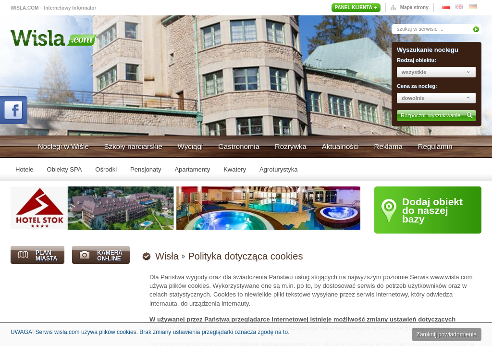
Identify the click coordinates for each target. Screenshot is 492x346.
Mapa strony (414, 7)
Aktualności (340, 146)
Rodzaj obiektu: (416, 60)
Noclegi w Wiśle (63, 146)
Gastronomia (238, 146)
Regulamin (435, 146)
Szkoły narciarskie (133, 146)
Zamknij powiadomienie (447, 334)
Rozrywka (291, 146)
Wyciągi (190, 146)
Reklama (388, 146)
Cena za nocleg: (417, 86)
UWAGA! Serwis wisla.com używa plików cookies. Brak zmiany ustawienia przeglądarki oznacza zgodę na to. (150, 332)
